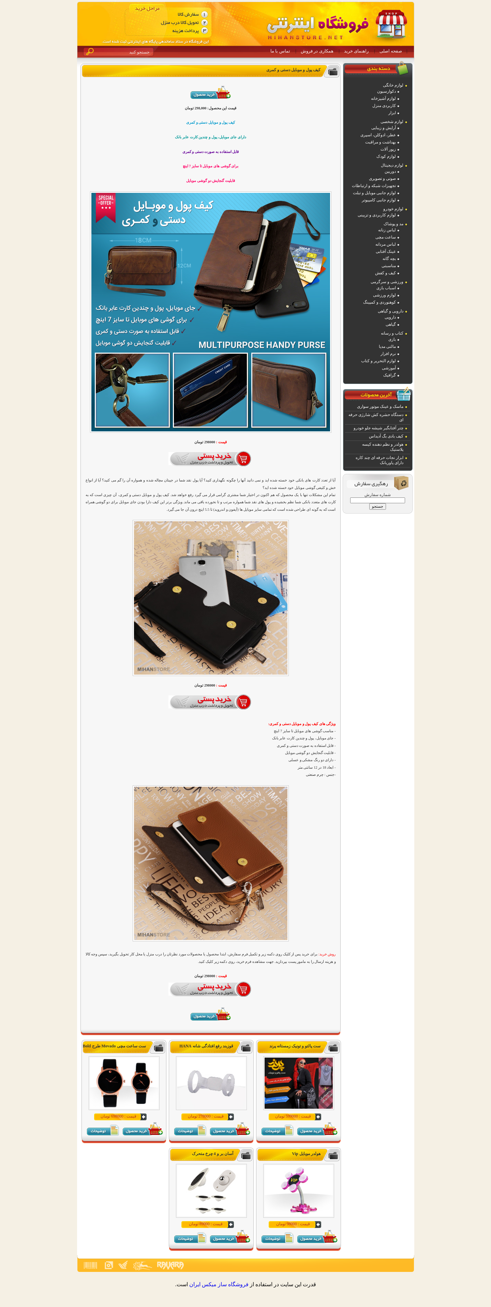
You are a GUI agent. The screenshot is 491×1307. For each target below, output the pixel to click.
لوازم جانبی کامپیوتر (379, 200)
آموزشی (389, 368)
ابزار (392, 112)
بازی (392, 339)
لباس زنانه (387, 230)
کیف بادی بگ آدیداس (386, 436)
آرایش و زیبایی (383, 127)
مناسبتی (389, 265)
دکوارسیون (386, 91)
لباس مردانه (385, 244)
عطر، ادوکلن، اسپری (378, 135)
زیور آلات (388, 149)
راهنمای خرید (356, 50)
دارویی (390, 317)
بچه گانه (389, 258)
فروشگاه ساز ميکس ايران (219, 1284)
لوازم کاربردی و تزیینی (377, 215)
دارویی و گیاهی (390, 311)
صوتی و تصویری (382, 178)
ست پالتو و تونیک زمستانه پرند (295, 1046)
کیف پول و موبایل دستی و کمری (293, 69)
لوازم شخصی (392, 121)
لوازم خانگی (393, 85)
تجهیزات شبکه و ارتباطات (374, 185)
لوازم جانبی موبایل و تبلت (374, 192)
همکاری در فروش (317, 50)
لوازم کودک (386, 156)
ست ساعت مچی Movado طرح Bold (114, 1046)
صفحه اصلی (391, 50)
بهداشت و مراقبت (380, 142)
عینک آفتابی (386, 251)
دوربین (390, 171)
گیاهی (391, 324)
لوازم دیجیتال (392, 165)
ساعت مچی (385, 237)
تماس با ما (280, 50)
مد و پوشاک (393, 223)
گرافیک (389, 375)
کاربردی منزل (384, 105)
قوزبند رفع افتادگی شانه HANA (206, 1046)
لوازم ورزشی (384, 295)
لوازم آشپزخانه (383, 98)
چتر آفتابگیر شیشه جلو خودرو (378, 428)
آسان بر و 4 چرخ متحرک (212, 1153)
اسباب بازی (386, 288)
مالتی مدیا (387, 346)
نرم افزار (388, 353)
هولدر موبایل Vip (306, 1153)
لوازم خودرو (393, 208)
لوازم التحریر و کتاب (378, 360)
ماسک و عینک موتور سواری (380, 406)
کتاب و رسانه (392, 333)
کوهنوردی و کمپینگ (379, 302)
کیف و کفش (385, 273)
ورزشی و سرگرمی (387, 281)
